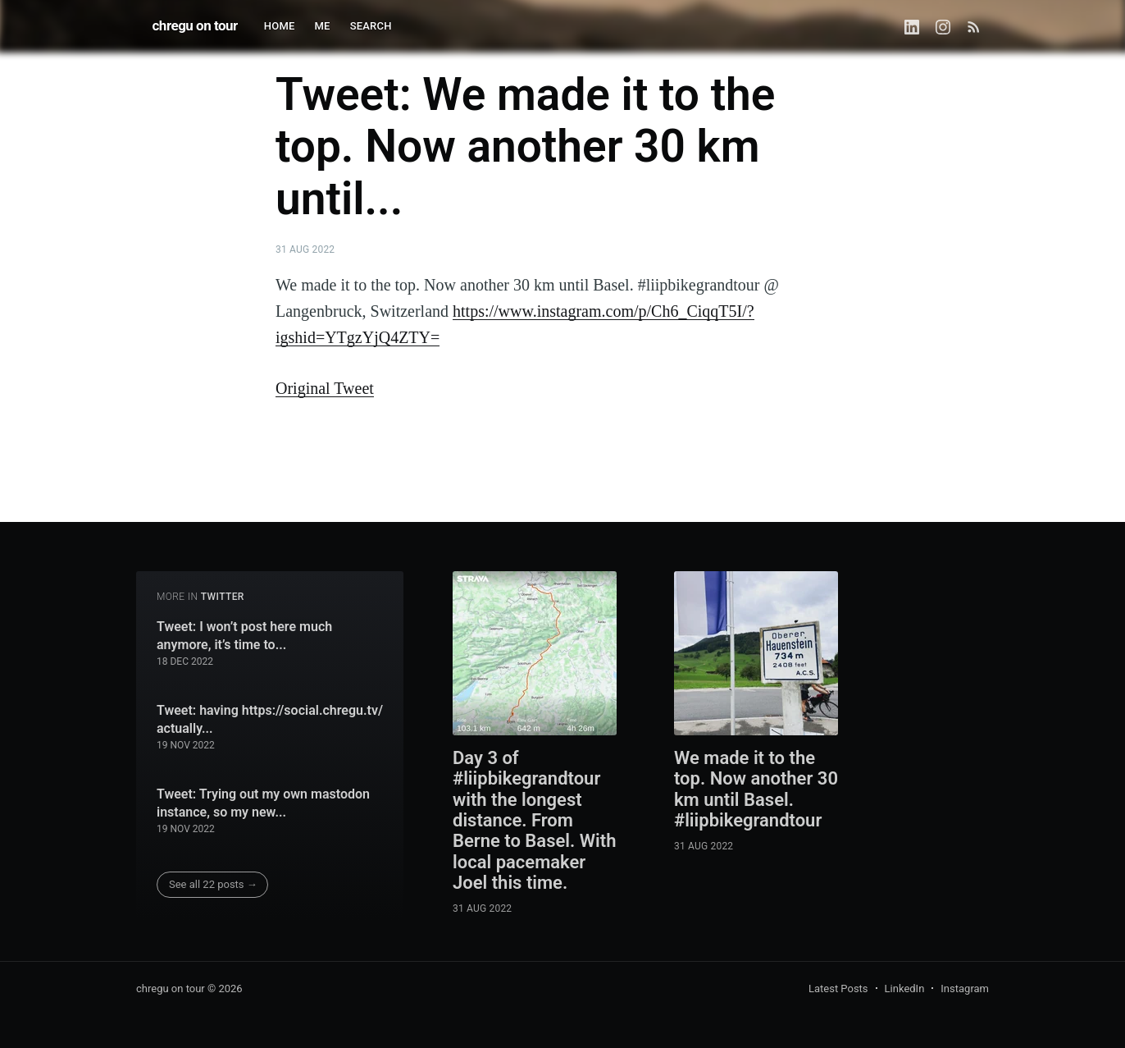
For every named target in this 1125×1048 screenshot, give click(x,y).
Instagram (965, 988)
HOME (279, 26)
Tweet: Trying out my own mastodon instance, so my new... (263, 803)
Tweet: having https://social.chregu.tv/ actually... (270, 719)
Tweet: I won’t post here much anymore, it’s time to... (244, 635)
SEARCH (371, 26)
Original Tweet (325, 388)
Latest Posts (838, 988)
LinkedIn (905, 988)
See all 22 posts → (213, 884)
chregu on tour (195, 25)
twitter (222, 596)
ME (322, 26)
